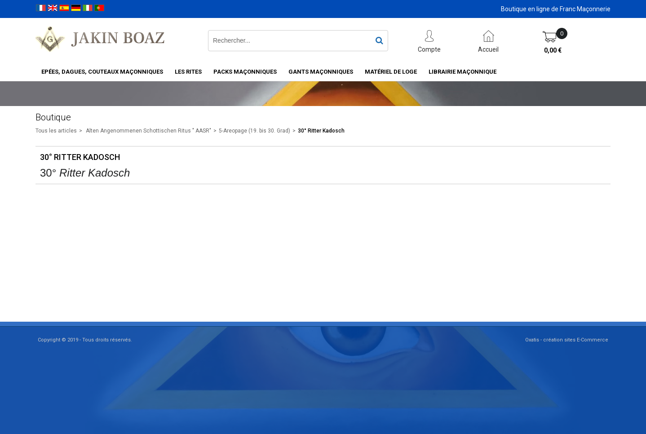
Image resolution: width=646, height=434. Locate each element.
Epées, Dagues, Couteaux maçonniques (102, 71)
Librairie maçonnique (462, 71)
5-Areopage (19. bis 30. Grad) (254, 131)
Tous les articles (56, 131)
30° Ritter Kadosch (321, 131)
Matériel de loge (391, 71)
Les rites (188, 71)
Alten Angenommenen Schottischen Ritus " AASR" (147, 131)
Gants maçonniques (320, 71)
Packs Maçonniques (245, 71)
